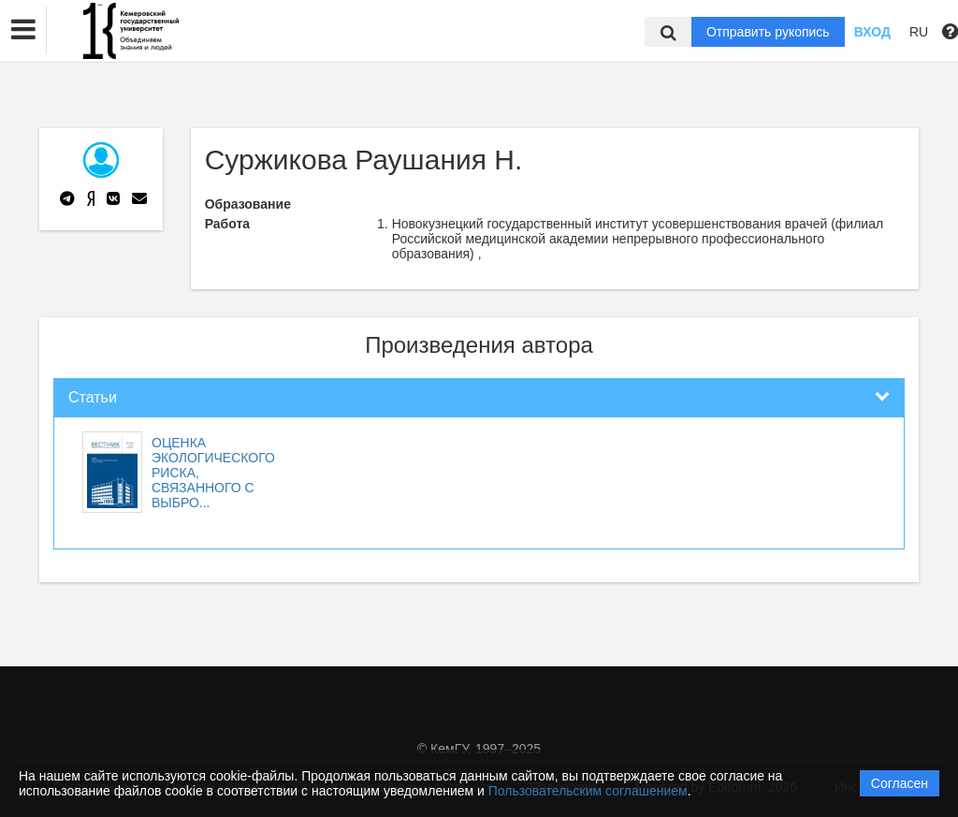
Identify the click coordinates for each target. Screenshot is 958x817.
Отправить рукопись (768, 31)
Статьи (92, 397)
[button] (23, 30)
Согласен (899, 783)
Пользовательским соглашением (588, 790)
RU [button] (918, 31)
